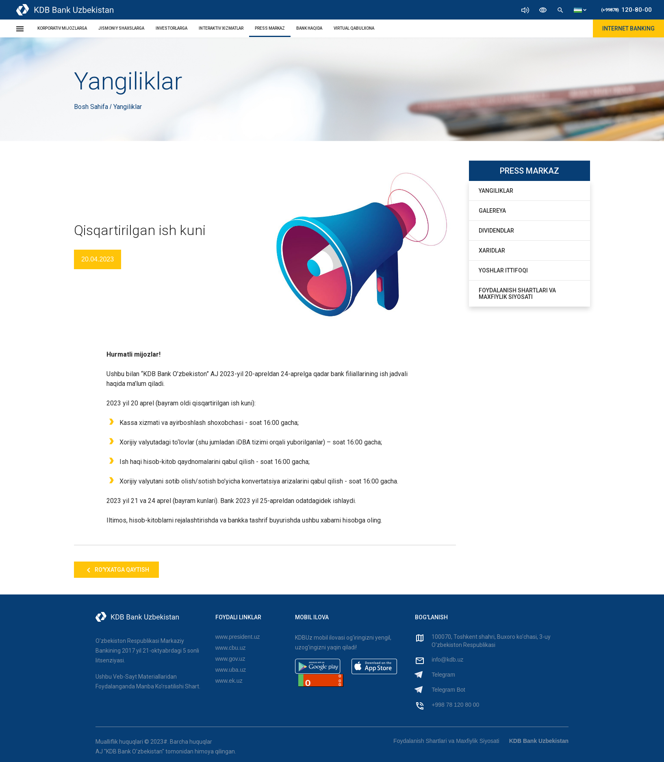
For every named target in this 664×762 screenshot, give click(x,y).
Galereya (492, 210)
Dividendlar (496, 230)
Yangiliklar (496, 190)
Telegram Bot (448, 689)
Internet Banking (628, 28)
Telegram (443, 674)
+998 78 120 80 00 (455, 704)
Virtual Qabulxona (354, 28)
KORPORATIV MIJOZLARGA (62, 28)
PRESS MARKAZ (270, 28)
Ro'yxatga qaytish (116, 570)
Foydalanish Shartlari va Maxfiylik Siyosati (517, 293)
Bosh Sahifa (92, 107)
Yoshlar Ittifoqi (503, 270)
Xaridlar (492, 250)
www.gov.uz (230, 658)
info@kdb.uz (447, 659)
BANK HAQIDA (309, 28)
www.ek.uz (229, 680)
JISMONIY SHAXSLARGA (121, 28)
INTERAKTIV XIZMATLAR (221, 28)
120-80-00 (626, 9)
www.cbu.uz (230, 647)
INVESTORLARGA (171, 28)
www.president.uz (237, 637)
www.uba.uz (230, 669)
